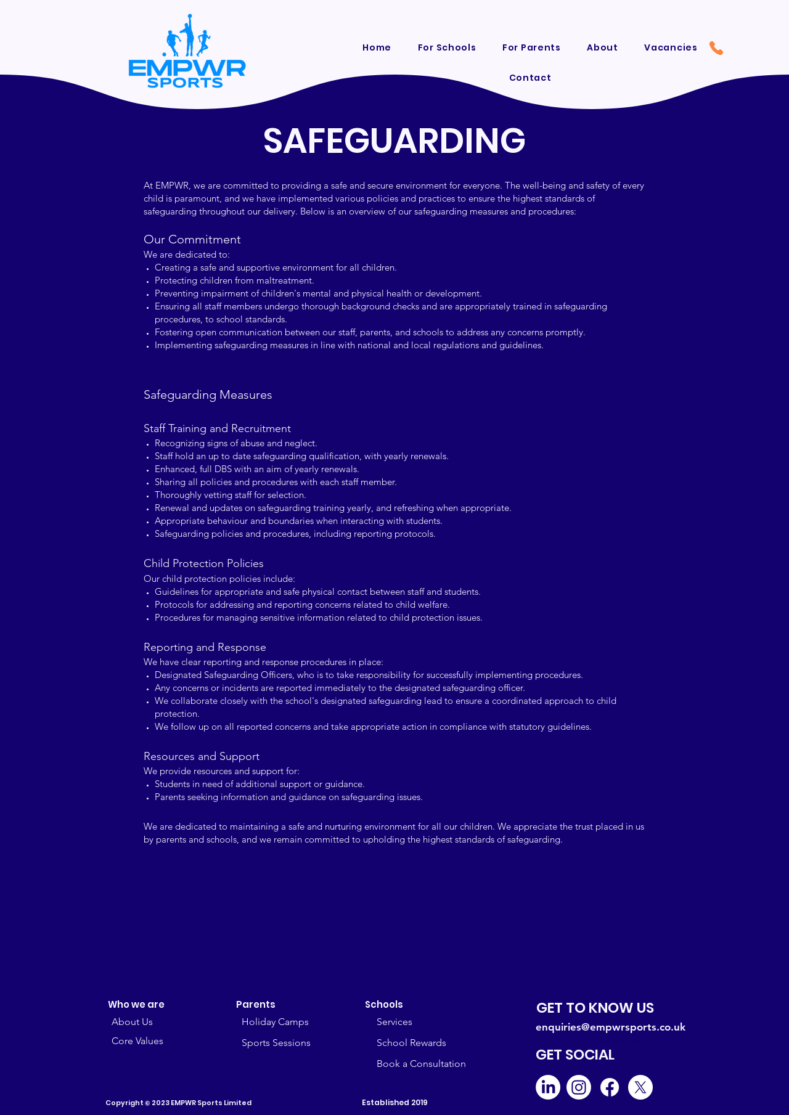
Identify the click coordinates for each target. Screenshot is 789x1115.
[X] (640, 1087)
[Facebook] (609, 1087)
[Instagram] (578, 1087)
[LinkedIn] (548, 1087)
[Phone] (716, 48)
